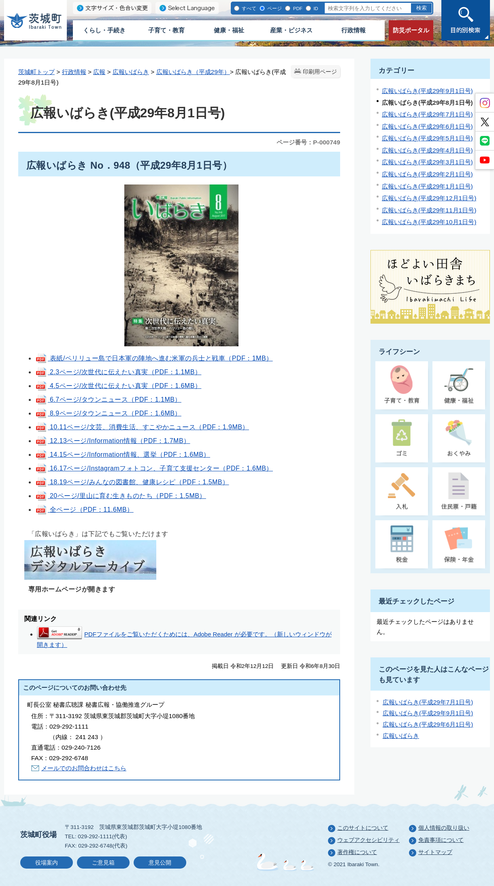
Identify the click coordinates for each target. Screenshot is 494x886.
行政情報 (353, 30)
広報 (99, 71)
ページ (274, 8)
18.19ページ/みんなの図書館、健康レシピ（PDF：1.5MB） (132, 482)
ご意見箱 (103, 863)
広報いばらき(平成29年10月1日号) (429, 221)
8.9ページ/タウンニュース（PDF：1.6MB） (108, 413)
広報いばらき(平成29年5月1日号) (427, 138)
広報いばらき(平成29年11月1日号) (429, 210)
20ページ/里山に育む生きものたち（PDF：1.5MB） (120, 495)
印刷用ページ (320, 72)
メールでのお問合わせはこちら (83, 768)
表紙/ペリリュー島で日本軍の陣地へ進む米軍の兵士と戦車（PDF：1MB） (154, 358)
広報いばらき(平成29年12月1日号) (429, 198)
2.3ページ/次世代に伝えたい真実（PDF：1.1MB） (118, 372)
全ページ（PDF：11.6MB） (84, 509)
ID (315, 8)
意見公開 (160, 863)
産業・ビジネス (291, 30)
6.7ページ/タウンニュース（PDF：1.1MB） (108, 399)
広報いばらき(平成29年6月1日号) (427, 126)
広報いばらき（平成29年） (193, 71)
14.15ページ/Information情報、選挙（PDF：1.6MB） (122, 454)
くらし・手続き (104, 30)
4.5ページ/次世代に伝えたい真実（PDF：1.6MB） (118, 385)
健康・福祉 (229, 30)
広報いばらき (131, 71)
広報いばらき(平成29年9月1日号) (427, 90)
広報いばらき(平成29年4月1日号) (427, 150)
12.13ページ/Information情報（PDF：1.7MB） (112, 440)
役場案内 (46, 863)
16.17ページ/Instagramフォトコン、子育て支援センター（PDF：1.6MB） (154, 468)
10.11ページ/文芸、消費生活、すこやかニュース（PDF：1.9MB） (142, 427)
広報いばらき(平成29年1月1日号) (427, 186)
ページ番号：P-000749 (308, 142)
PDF (297, 8)
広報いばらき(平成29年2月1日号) (427, 174)
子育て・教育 (166, 30)
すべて (248, 8)
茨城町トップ (36, 71)
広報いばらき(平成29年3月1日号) (427, 162)
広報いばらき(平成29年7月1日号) (427, 114)
